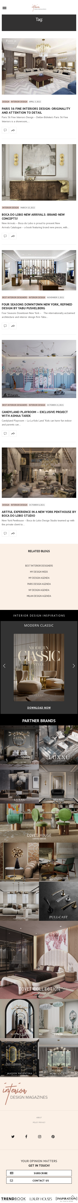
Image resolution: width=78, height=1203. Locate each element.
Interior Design (19, 101)
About (39, 1117)
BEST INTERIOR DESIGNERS (39, 565)
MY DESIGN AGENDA (39, 577)
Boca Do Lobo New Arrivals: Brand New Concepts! (33, 216)
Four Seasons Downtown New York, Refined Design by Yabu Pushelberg (37, 306)
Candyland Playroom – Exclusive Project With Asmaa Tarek (35, 414)
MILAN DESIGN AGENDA (39, 596)
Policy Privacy (39, 1122)
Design (5, 101)
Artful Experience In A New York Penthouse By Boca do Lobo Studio (39, 514)
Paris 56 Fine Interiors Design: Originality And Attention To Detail (36, 110)
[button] (73, 666)
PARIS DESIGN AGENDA (39, 584)
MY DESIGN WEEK (39, 571)
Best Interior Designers (14, 297)
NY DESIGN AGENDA (39, 590)
